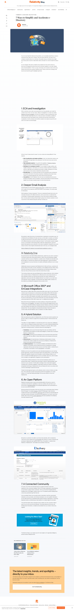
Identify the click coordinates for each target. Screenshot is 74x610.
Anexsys (36, 391)
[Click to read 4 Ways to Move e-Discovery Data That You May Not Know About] (20, 546)
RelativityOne (30, 253)
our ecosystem (38, 439)
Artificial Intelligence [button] (11, 9)
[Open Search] (58, 2)
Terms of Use (41, 604)
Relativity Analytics (52, 163)
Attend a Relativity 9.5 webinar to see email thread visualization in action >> (36, 248)
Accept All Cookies (60, 607)
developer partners (32, 385)
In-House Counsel (40, 9)
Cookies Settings (52, 604)
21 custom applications (37, 395)
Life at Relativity (61, 9)
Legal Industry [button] (27, 9)
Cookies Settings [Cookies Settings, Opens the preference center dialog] (52, 607)
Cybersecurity (20, 9)
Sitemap (46, 604)
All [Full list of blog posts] (66, 9)
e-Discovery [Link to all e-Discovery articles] (25, 14)
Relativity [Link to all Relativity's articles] (24, 24)
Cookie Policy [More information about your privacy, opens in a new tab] (22, 608)
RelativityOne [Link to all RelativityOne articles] (32, 14)
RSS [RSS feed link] (67, 2)
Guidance (32, 303)
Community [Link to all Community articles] (19, 14)
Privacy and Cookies (34, 604)
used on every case (40, 187)
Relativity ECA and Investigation (28, 114)
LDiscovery (40, 392)
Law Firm (33, 9)
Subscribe (62, 2)
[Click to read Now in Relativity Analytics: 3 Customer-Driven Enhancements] (33, 546)
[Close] (72, 608)
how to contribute (40, 582)
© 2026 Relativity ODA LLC (24, 604)
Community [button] (54, 9)
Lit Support (48, 9)
